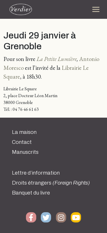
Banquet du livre (31, 193)
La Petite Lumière (57, 59)
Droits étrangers (51, 183)
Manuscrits (25, 152)
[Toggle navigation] (96, 9)
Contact (22, 142)
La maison (24, 132)
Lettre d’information (36, 173)
